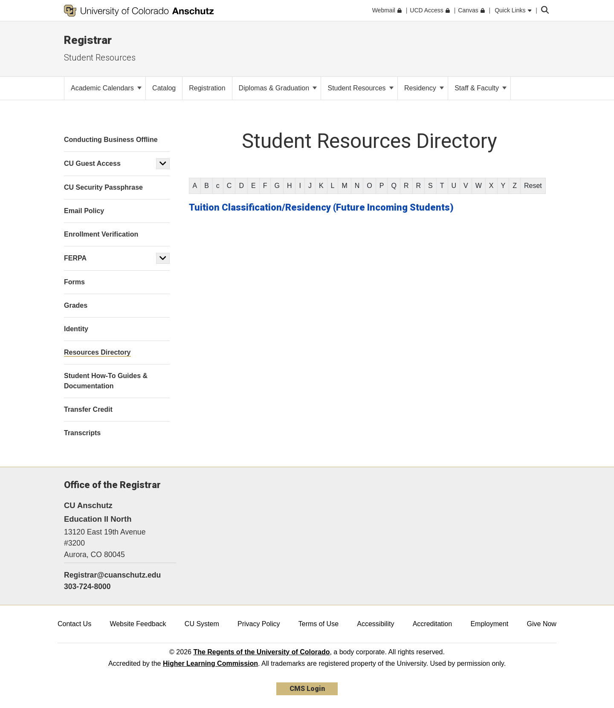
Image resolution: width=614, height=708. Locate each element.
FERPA (75, 258)
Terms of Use (318, 623)
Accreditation (432, 623)
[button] (163, 163)
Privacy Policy (258, 623)
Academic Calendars (106, 88)
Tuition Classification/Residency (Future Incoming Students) (321, 207)
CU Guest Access (92, 163)
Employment (489, 623)
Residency (424, 88)
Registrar (88, 40)
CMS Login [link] (307, 689)
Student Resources (100, 57)
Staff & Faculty (481, 88)
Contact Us (74, 623)
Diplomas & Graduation (278, 88)
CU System (202, 623)
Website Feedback (138, 623)
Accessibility (375, 623)
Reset (533, 185)
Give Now (541, 623)
